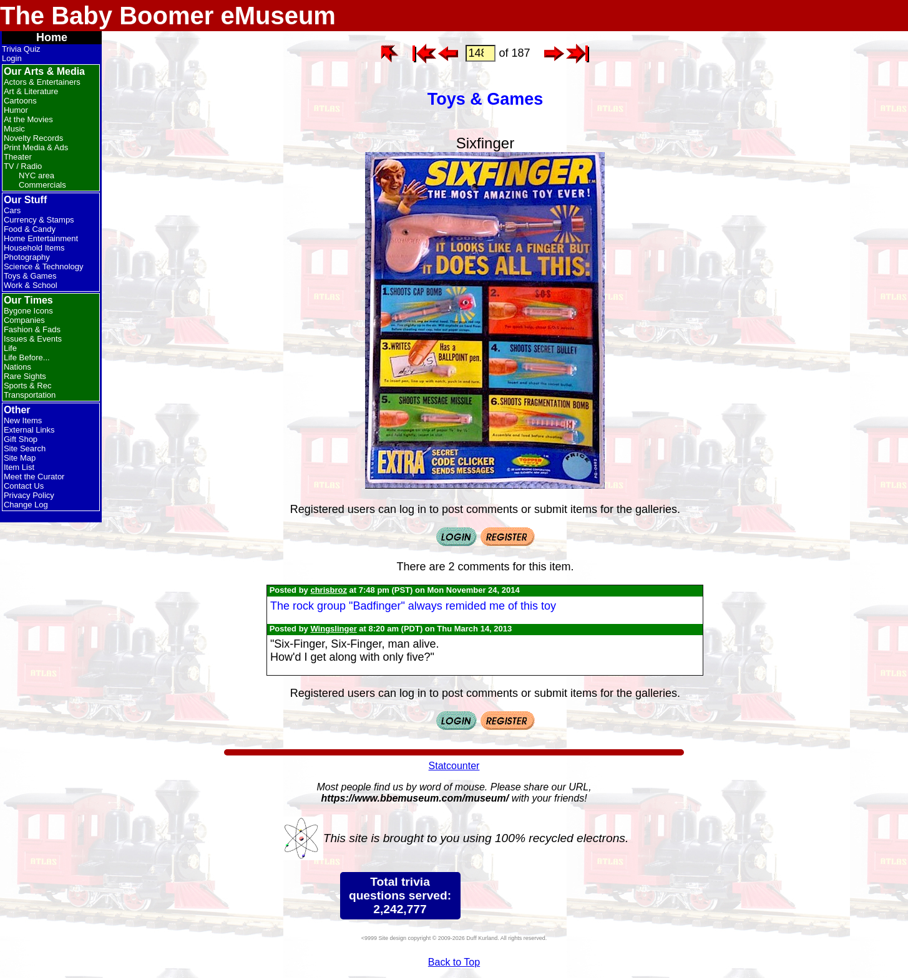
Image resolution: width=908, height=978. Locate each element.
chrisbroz (328, 590)
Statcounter (454, 765)
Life (10, 348)
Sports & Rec (28, 385)
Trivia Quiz (21, 49)
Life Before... (27, 357)
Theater (18, 156)
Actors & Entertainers (42, 82)
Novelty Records (33, 138)
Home (51, 37)
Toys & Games (30, 275)
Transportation (30, 395)
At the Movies (28, 119)
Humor (16, 110)
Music (14, 128)
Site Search (25, 448)
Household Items (34, 247)
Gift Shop (20, 439)
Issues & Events (33, 338)
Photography (27, 257)
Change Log (26, 504)
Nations (17, 367)
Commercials (42, 184)
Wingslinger (333, 628)
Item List (19, 467)
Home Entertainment (41, 238)
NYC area (36, 175)
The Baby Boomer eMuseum (168, 15)
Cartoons (20, 100)
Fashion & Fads (32, 329)
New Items (23, 420)
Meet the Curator (34, 476)
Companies (24, 320)
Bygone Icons (28, 310)
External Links (29, 429)
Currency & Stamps (39, 219)
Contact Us (24, 486)
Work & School (30, 285)
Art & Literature (31, 91)
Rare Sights (25, 376)
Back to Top (454, 962)
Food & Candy (30, 229)
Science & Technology (44, 266)
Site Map (20, 458)
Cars (12, 210)
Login (12, 58)
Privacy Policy (29, 495)
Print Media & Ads (36, 147)
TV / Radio (23, 166)
